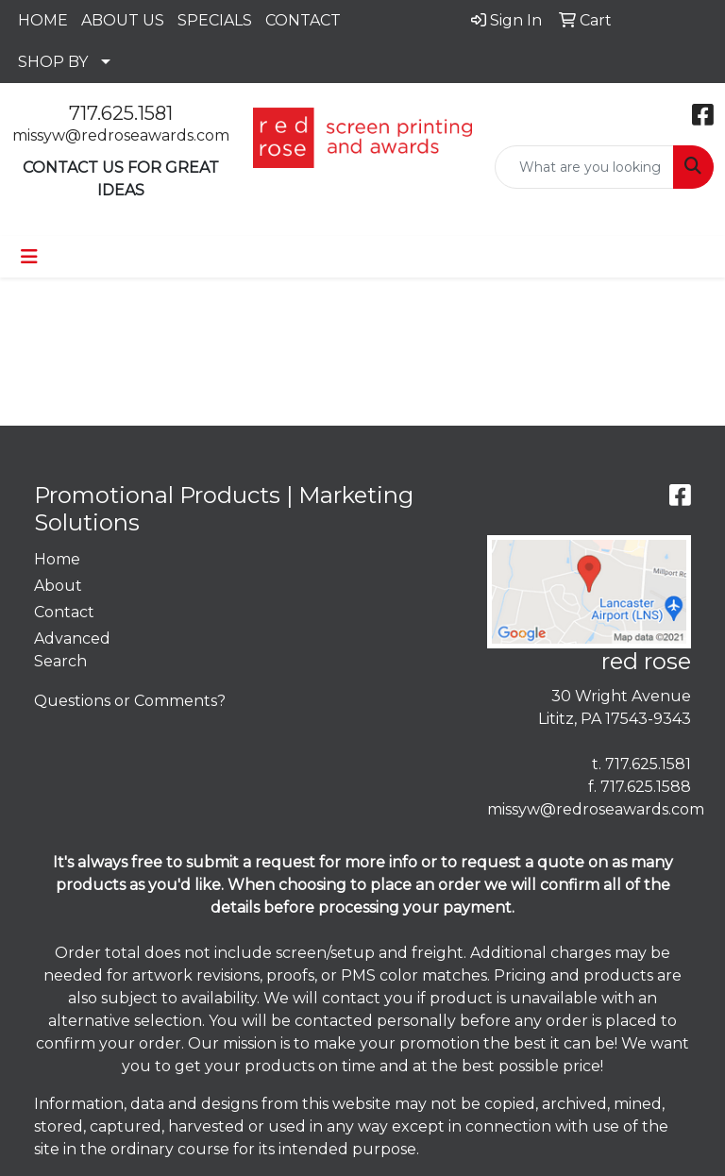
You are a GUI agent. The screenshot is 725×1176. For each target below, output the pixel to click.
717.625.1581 (121, 113)
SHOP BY (53, 62)
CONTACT (303, 20)
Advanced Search (72, 650)
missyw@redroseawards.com (120, 135)
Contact (64, 612)
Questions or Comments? (130, 701)
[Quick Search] (584, 167)
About (58, 586)
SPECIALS (214, 20)
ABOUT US (122, 20)
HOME (43, 20)
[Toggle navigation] (29, 257)
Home (57, 559)
